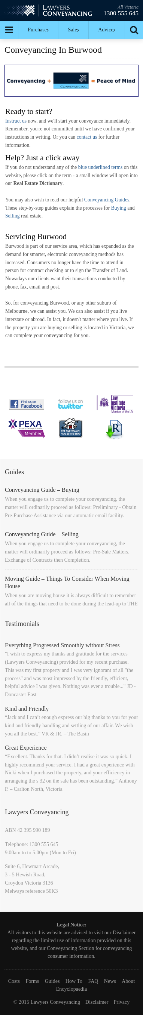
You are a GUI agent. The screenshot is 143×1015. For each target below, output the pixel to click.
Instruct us (16, 121)
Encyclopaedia (71, 989)
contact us (87, 137)
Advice (106, 30)
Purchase (38, 30)
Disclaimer (124, 932)
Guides (52, 981)
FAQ (93, 981)
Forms (32, 981)
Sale (73, 30)
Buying (118, 208)
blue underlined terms (100, 167)
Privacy (121, 1002)
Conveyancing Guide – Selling (42, 534)
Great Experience (25, 747)
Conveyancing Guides (106, 200)
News (110, 981)
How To (74, 981)
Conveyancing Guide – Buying (42, 490)
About (128, 981)
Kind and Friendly (27, 709)
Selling (12, 216)
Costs (14, 981)
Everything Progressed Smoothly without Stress (62, 645)
